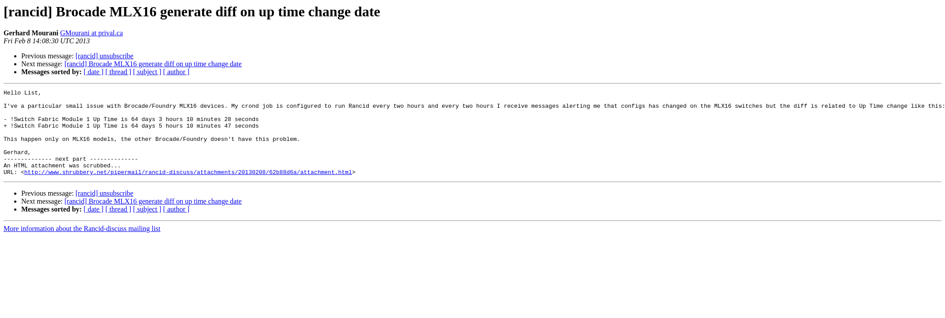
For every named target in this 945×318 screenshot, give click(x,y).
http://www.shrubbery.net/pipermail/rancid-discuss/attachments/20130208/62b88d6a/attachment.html (188, 189)
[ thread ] (118, 72)
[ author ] (176, 72)
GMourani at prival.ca (91, 33)
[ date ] (93, 72)
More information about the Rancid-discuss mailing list (82, 246)
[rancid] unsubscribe (105, 56)
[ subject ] (147, 72)
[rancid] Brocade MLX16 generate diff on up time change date (153, 64)
